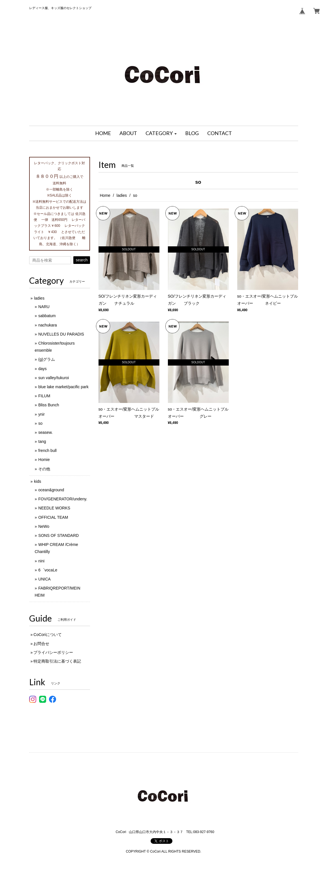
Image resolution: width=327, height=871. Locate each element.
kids (37, 481)
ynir (41, 414)
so (40, 423)
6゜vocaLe (47, 570)
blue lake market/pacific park (63, 387)
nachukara (47, 325)
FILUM (44, 396)
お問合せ (41, 643)
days (42, 368)
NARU (44, 306)
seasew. (45, 432)
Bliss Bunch (48, 405)
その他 (44, 469)
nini (41, 561)
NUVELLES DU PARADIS (61, 334)
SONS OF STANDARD (58, 535)
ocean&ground (51, 490)
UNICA (44, 579)
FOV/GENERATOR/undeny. (62, 499)
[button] (161, 133)
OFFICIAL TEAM (53, 517)
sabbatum (46, 315)
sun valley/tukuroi (53, 377)
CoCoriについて (47, 634)
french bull (47, 450)
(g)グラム (46, 359)
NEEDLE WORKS (54, 508)
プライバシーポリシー (53, 652)
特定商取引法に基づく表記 (57, 661)
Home (105, 195)
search (81, 260)
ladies (122, 195)
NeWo (43, 526)
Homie (44, 459)
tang (42, 441)
